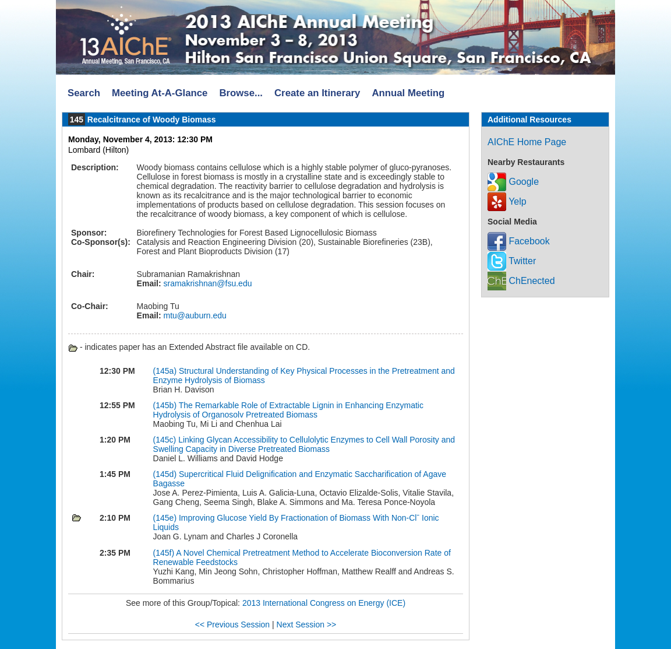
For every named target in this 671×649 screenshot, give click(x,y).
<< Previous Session (232, 624)
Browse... (241, 93)
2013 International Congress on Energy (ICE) (323, 603)
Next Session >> (307, 624)
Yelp (507, 201)
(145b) (166, 405)
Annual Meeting (408, 93)
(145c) (166, 439)
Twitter (512, 261)
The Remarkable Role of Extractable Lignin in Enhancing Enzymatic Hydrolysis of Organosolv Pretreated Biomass (288, 410)
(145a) (166, 371)
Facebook (519, 241)
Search (84, 93)
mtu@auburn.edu (194, 315)
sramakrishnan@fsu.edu (206, 283)
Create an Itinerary (317, 93)
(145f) (164, 552)
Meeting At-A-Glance (159, 93)
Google (513, 182)
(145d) (166, 474)
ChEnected (521, 281)
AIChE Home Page (527, 142)
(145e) (166, 517)
